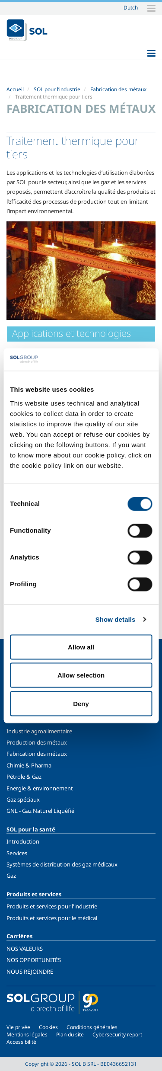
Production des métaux (36, 742)
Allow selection (81, 675)
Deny (81, 703)
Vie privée (18, 1027)
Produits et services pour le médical (51, 918)
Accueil (15, 89)
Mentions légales (27, 1034)
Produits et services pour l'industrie (51, 906)
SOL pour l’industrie (57, 89)
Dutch (131, 7)
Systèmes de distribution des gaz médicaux (62, 864)
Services (16, 853)
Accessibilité (21, 1041)
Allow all (81, 646)
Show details (115, 619)
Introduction (22, 841)
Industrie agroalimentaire (39, 731)
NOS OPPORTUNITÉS (33, 960)
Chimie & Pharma (28, 765)
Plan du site (70, 1034)
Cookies (48, 1027)
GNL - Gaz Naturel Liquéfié (40, 811)
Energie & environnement (39, 788)
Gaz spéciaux (23, 799)
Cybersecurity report (117, 1034)
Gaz (11, 875)
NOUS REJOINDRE (29, 971)
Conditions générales (92, 1027)
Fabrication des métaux (118, 89)
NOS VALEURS (24, 949)
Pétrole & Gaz (23, 776)
